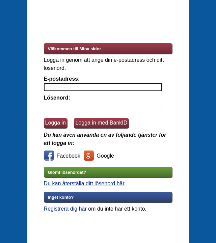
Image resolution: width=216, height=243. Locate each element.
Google (99, 157)
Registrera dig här (65, 209)
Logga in (55, 123)
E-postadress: (62, 79)
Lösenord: (57, 98)
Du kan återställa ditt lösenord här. (85, 183)
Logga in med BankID (101, 123)
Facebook (62, 157)
